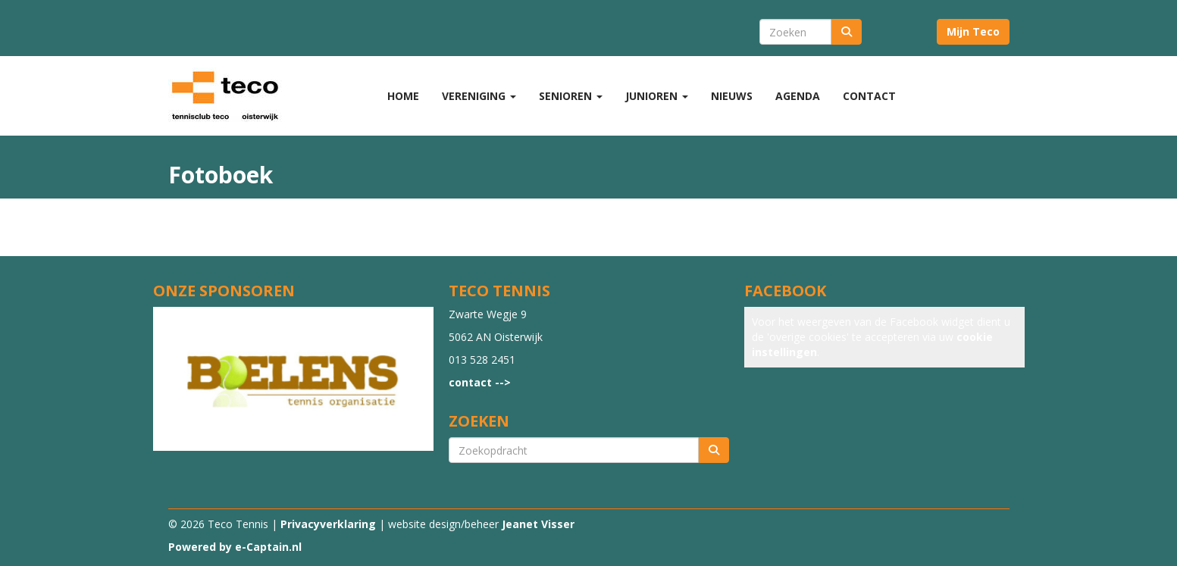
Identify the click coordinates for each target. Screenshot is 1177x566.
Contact (869, 96)
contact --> (480, 382)
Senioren (571, 96)
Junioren (656, 96)
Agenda (797, 96)
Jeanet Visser (538, 524)
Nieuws (732, 96)
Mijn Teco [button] (973, 31)
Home (403, 96)
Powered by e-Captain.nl (235, 546)
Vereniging (479, 96)
